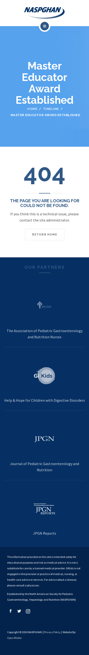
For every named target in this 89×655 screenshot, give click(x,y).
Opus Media (14, 638)
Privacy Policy (52, 632)
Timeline (51, 109)
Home (32, 109)
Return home (44, 234)
